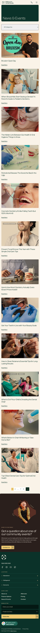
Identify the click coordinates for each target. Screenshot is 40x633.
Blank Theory (13, 631)
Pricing (23, 596)
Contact (23, 599)
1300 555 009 (5, 563)
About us (4, 593)
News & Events (6, 599)
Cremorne (20, 585)
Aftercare (24, 593)
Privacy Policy (25, 628)
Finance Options (6, 596)
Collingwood (20, 580)
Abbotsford (20, 576)
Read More (4, 65)
